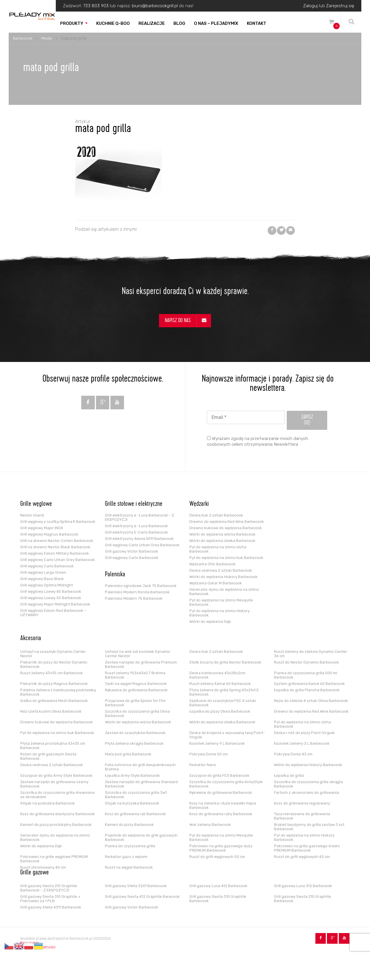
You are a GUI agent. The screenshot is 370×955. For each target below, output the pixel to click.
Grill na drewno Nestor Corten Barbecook (56, 540)
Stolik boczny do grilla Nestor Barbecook (225, 662)
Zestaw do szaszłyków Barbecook (135, 733)
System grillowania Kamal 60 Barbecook (309, 683)
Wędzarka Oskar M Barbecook (215, 583)
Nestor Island (32, 515)
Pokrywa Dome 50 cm (208, 754)
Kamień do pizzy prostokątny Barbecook (56, 824)
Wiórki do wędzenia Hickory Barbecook (223, 577)
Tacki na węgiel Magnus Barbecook (136, 683)
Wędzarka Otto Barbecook (212, 564)
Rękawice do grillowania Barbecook (220, 792)
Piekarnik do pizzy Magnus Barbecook (54, 683)
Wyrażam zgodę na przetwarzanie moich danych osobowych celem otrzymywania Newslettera (257, 441)
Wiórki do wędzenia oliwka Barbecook (222, 540)
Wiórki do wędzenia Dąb (210, 621)
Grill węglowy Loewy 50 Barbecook (50, 598)
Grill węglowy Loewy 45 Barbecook (50, 591)
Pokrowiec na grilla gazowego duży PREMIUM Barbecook (220, 848)
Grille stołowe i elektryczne (133, 504)
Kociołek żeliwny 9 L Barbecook (217, 743)
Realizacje (151, 23)
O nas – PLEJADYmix (216, 23)
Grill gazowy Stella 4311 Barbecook (50, 907)
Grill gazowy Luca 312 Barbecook (303, 886)
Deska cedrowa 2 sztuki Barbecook (220, 570)
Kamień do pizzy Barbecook (129, 824)
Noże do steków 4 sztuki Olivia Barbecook (311, 700)
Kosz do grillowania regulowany (302, 803)
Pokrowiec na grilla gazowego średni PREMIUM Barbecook (307, 848)
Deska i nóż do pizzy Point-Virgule (304, 733)
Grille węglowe (36, 504)
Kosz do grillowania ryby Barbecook (220, 814)
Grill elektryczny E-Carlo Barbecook (136, 532)
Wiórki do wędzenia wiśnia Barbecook (222, 534)
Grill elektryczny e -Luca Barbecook (136, 526)
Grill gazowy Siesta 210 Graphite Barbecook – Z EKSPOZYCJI (48, 888)
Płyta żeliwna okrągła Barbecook (134, 743)
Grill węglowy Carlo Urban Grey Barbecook (57, 560)
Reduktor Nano (202, 765)
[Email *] (246, 417)
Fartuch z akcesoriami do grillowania (306, 792)
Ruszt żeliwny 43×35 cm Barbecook (51, 673)
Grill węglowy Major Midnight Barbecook (55, 604)
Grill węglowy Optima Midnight (46, 585)
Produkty (71, 23)
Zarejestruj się (340, 5)
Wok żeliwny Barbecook (210, 824)
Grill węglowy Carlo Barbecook (47, 566)
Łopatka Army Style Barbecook (132, 775)
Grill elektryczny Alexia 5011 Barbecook (139, 538)
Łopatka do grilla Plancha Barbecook (307, 690)
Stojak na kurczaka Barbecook (132, 803)
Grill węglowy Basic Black (42, 579)
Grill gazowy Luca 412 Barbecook (218, 886)
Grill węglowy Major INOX (41, 528)
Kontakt (256, 23)
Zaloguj (310, 5)
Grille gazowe (34, 872)
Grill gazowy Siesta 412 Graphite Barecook (142, 896)
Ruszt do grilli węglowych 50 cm (217, 856)
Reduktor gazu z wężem (126, 856)
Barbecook (22, 38)
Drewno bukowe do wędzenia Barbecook (225, 528)
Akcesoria (30, 638)
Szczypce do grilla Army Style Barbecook (56, 775)
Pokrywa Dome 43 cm (293, 754)
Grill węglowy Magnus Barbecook (49, 534)
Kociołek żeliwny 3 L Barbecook (302, 743)
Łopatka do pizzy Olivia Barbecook (219, 711)
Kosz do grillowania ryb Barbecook (135, 814)
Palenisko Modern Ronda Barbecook (137, 592)
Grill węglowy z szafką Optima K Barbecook (57, 521)
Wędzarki (199, 504)
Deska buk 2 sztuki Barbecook (216, 515)
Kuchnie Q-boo (113, 23)
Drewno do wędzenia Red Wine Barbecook (226, 521)
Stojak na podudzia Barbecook (47, 803)
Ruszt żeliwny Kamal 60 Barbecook (220, 683)
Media (46, 38)
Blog (179, 23)
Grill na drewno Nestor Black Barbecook (55, 547)
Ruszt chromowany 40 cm (43, 867)
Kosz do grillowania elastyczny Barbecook (57, 814)
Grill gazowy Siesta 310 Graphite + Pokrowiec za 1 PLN (50, 898)
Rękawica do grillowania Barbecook (136, 690)
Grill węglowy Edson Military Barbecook (54, 553)
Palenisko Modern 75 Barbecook (133, 598)
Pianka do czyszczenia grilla (130, 846)
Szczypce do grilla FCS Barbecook (219, 775)
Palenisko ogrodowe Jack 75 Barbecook (141, 586)
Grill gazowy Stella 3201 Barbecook (136, 886)
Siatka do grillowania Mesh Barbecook (54, 700)
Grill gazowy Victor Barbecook (131, 551)
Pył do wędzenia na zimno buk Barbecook (226, 557)
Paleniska (115, 574)
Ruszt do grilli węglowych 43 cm (302, 856)
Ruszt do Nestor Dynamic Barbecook (306, 662)
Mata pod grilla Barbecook (128, 754)
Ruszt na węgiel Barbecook (129, 867)
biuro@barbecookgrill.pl (155, 5)
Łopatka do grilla (289, 775)
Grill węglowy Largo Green (43, 572)
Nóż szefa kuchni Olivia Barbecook (51, 711)
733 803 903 (96, 5)
